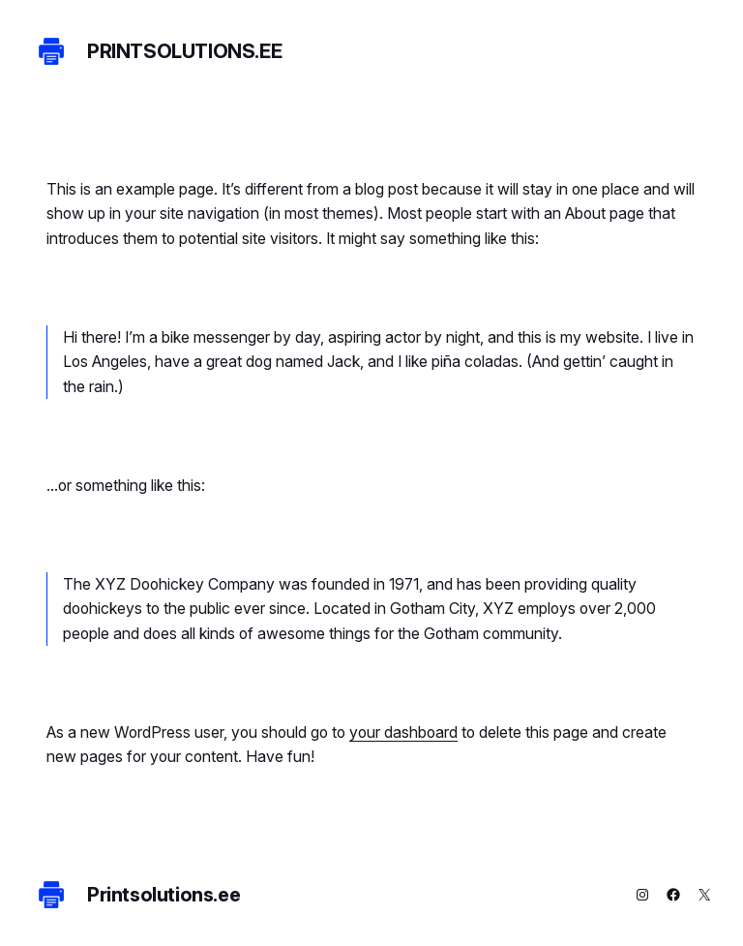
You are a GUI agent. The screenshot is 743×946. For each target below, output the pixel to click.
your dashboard (403, 732)
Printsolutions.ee (184, 51)
